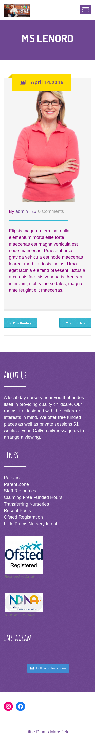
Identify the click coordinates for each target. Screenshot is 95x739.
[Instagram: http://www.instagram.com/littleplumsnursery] (8, 706)
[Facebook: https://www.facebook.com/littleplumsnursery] (20, 706)
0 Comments (51, 211)
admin (21, 211)
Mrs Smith (75, 323)
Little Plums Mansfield (47, 731)
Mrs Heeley (20, 323)
